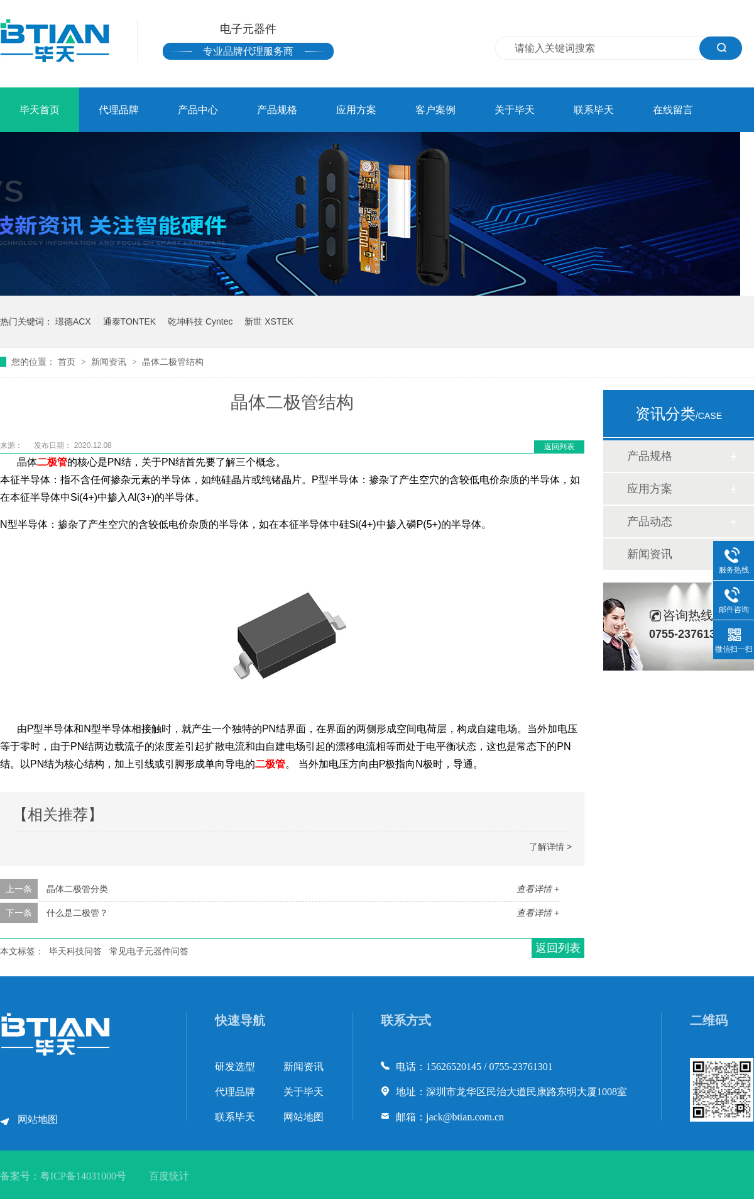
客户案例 (435, 109)
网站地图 (38, 1119)
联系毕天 (594, 109)
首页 (68, 362)
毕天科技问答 (75, 951)
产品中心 (198, 109)
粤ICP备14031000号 (83, 1176)
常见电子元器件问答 (148, 951)
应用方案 (356, 109)
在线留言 (673, 109)
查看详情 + (537, 889)
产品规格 (277, 109)
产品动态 (649, 521)
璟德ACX (73, 321)
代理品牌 (119, 109)
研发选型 (235, 1066)
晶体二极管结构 (173, 362)
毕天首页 (39, 109)
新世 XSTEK (268, 321)
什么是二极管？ (77, 913)
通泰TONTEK (129, 321)
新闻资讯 (110, 362)
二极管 (52, 462)
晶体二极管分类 (77, 889)
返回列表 (559, 446)
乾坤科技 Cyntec (200, 321)
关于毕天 (514, 109)
